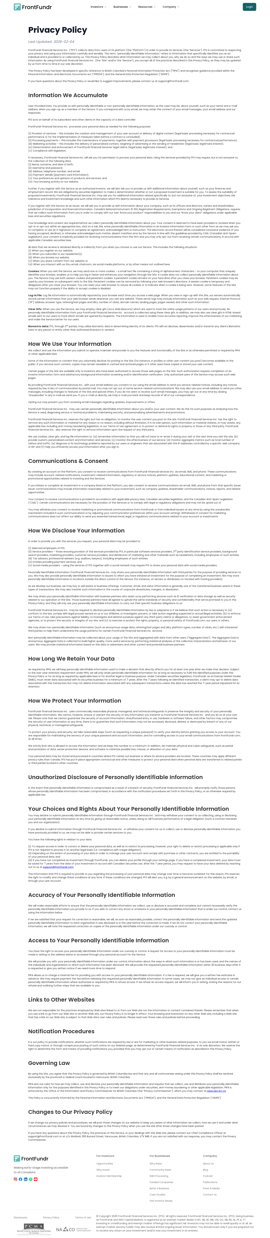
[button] (98, 7)
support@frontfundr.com (58, 867)
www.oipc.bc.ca (216, 1091)
